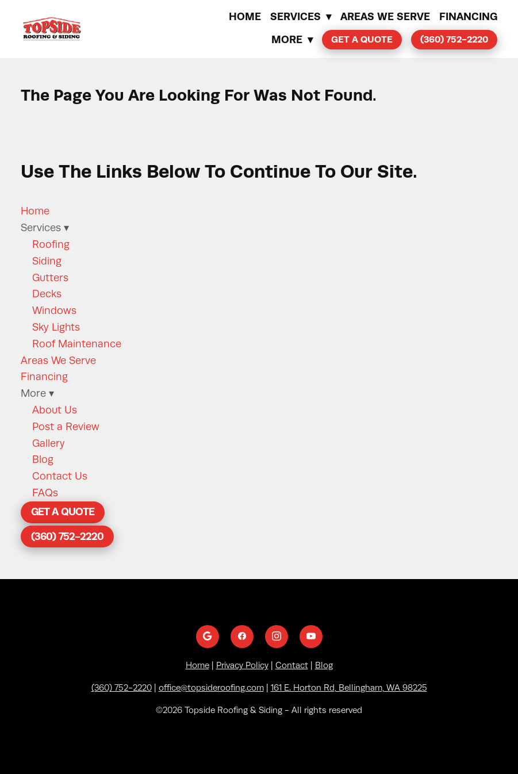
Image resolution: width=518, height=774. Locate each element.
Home (245, 16)
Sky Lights (56, 327)
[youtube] (311, 636)
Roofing (51, 244)
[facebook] (242, 636)
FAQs (45, 493)
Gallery (48, 443)
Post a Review (65, 426)
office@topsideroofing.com (211, 687)
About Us (54, 410)
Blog (42, 459)
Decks (47, 294)
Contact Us (59, 476)
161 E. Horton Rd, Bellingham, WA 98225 (349, 687)
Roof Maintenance (76, 344)
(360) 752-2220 (454, 39)
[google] (207, 636)
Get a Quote (362, 39)
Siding (47, 261)
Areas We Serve (385, 16)
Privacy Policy (242, 665)
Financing (468, 16)
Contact (291, 665)
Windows (54, 310)
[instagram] (276, 636)
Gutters (50, 277)
